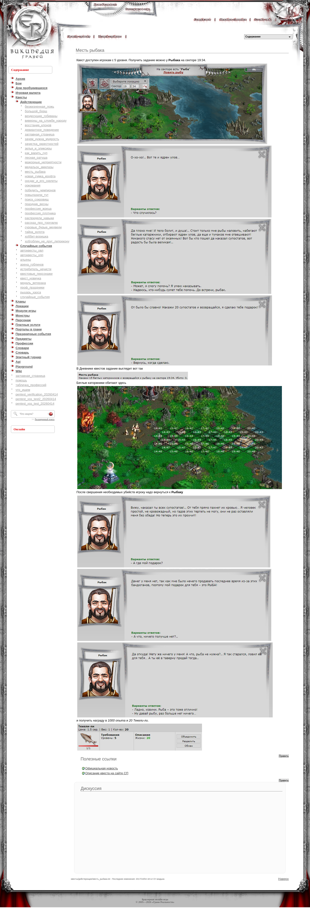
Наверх (283, 879)
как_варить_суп (36, 153)
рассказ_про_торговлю (41, 222)
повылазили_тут (37, 195)
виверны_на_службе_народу (46, 120)
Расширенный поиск (44, 419)
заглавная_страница (39, 134)
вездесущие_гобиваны (41, 116)
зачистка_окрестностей (42, 144)
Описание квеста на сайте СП (106, 773)
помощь (21, 380)
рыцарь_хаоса (30, 292)
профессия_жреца (38, 208)
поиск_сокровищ (37, 199)
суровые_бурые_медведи (43, 227)
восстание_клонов (38, 125)
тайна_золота (35, 232)
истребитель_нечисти (35, 269)
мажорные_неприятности (43, 162)
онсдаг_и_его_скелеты (41, 181)
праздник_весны (36, 204)
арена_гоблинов (32, 264)
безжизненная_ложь (39, 106)
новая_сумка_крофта (40, 176)
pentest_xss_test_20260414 (35, 403)
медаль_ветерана (33, 283)
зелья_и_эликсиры (38, 148)
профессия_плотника (40, 213)
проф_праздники (32, 287)
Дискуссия (91, 788)
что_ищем (23, 390)
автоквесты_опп (31, 255)
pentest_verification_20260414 (37, 394)
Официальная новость (101, 768)
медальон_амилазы (39, 167)
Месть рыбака (90, 50)
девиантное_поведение (42, 130)
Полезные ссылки (98, 759)
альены (25, 259)
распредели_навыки (39, 218)
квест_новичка (30, 278)
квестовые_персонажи (36, 273)
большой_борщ (36, 111)
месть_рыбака (35, 171)
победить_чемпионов (40, 190)
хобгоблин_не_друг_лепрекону (47, 241)
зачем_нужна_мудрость (42, 139)
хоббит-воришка (36, 236)
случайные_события (35, 297)
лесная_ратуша (36, 157)
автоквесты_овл (31, 250)
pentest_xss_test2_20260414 (36, 399)
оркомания (32, 185)
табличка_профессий (31, 385)
